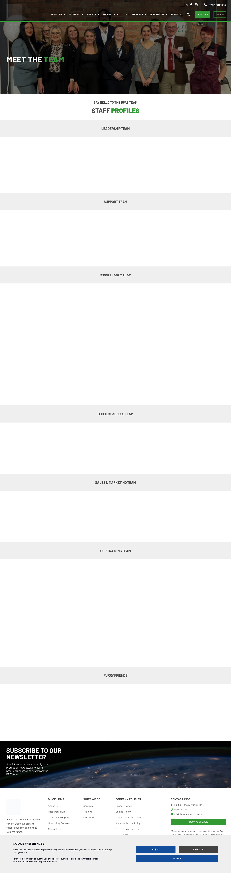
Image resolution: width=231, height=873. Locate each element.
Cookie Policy (123, 811)
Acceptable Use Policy (128, 823)
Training (74, 14)
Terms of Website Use (128, 829)
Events (91, 14)
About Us (53, 806)
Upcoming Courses (59, 823)
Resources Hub (56, 811)
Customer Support (58, 817)
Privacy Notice (124, 806)
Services (56, 14)
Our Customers (132, 14)
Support (176, 14)
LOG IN (220, 14)
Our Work (88, 817)
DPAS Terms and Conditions (131, 817)
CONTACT (202, 14)
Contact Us (54, 829)
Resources (157, 14)
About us (108, 14)
